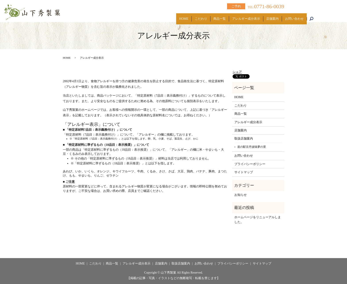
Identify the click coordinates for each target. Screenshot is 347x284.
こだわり (187, 16)
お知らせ (240, 194)
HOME (167, 16)
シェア (237, 72)
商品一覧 (209, 16)
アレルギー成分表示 (239, 16)
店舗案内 (268, 16)
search (313, 16)
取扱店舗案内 (243, 138)
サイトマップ (243, 172)
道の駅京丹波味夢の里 (251, 146)
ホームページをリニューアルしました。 (257, 220)
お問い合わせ (292, 16)
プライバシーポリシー (249, 164)
